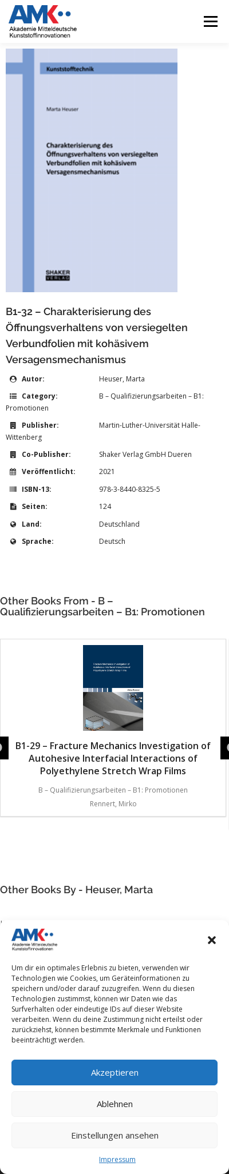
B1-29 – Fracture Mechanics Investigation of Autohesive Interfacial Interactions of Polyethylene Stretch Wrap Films (113, 711)
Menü (209, 21)
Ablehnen (115, 1103)
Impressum (117, 1159)
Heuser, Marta (122, 379)
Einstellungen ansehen (115, 1135)
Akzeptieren (115, 1072)
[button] (212, 940)
